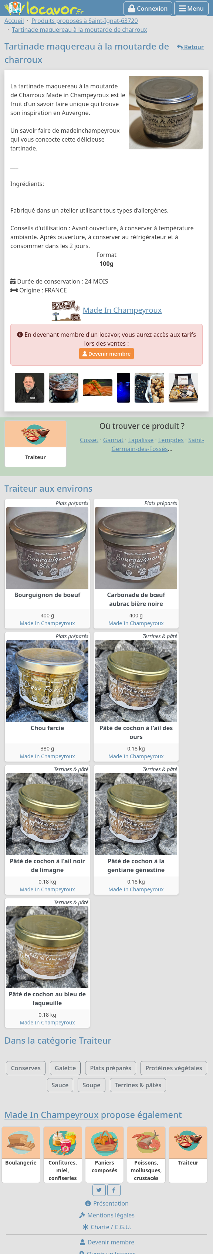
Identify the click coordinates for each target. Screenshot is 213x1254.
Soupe (91, 1085)
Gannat (113, 440)
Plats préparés (110, 1068)
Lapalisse (141, 440)
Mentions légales (106, 1215)
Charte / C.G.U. (106, 1227)
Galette (65, 1068)
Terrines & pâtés (138, 1085)
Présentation (106, 1203)
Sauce (60, 1085)
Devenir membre (106, 353)
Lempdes (171, 440)
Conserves (25, 1068)
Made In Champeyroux (47, 623)
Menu (191, 8)
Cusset (89, 440)
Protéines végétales (173, 1068)
